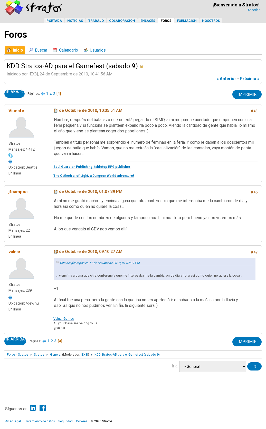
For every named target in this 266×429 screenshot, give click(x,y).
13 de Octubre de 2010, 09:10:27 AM (87, 251)
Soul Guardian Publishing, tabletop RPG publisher (91, 167)
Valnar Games (63, 318)
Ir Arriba (15, 339)
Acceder (254, 10)
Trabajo (96, 21)
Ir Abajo (14, 92)
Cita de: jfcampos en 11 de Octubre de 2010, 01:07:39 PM (100, 263)
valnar (14, 251)
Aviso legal (13, 421)
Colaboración (122, 21)
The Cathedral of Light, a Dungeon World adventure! (93, 176)
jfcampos (17, 191)
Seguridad (65, 421)
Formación (187, 21)
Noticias (75, 21)
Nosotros (211, 21)
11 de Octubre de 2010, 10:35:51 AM (87, 110)
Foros (166, 21)
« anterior (226, 78)
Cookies (82, 421)
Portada (54, 21)
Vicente (16, 110)
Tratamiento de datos (39, 421)
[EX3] (84, 354)
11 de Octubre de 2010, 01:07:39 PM (87, 191)
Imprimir (247, 94)
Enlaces (147, 21)
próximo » (249, 78)
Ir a (174, 366)
